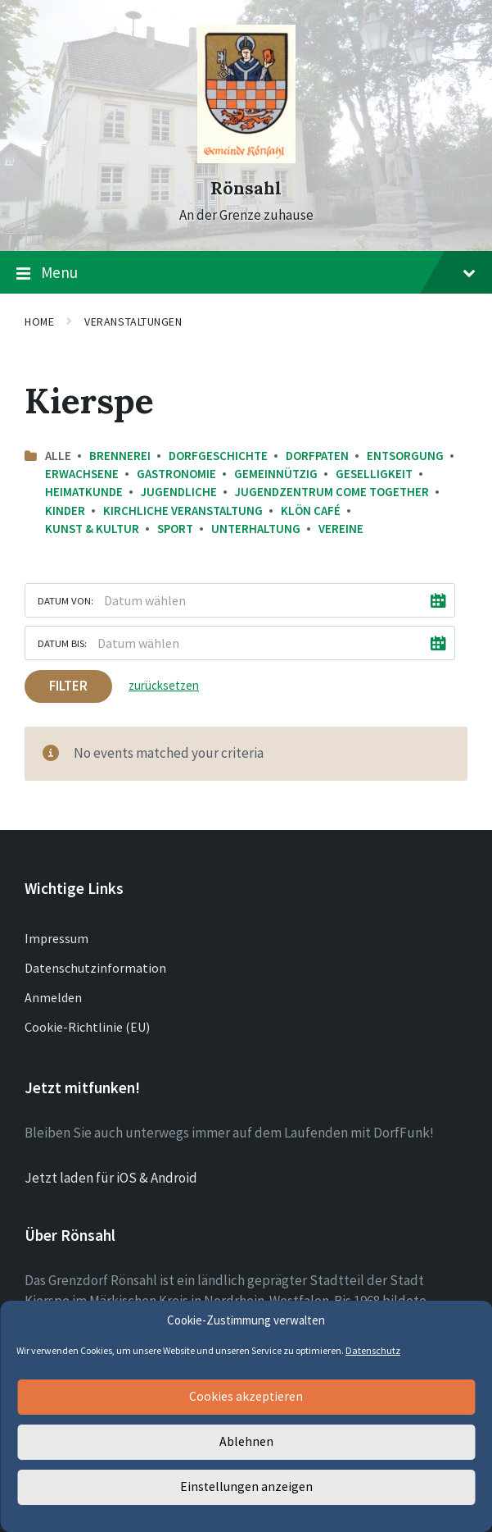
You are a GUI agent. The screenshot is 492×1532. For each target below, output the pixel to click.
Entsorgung (405, 455)
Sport (175, 528)
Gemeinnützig (276, 473)
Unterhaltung (255, 528)
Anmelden (53, 997)
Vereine (340, 528)
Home (39, 321)
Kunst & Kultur (92, 528)
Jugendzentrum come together (332, 491)
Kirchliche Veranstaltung (183, 510)
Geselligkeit (374, 473)
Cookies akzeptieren (246, 1397)
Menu (246, 273)
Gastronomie (176, 473)
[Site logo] (246, 158)
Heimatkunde (84, 491)
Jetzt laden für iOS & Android (111, 1178)
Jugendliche (179, 491)
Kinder (65, 510)
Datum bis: (62, 643)
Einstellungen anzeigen (246, 1487)
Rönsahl (246, 188)
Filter (68, 686)
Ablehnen (246, 1442)
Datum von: (65, 600)
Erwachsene (82, 473)
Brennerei (120, 455)
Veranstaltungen (133, 321)
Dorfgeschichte (218, 455)
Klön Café (311, 510)
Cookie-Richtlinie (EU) (87, 1027)
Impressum (56, 938)
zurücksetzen (164, 685)
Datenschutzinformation (95, 968)
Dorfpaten (317, 455)
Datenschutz (372, 1350)
